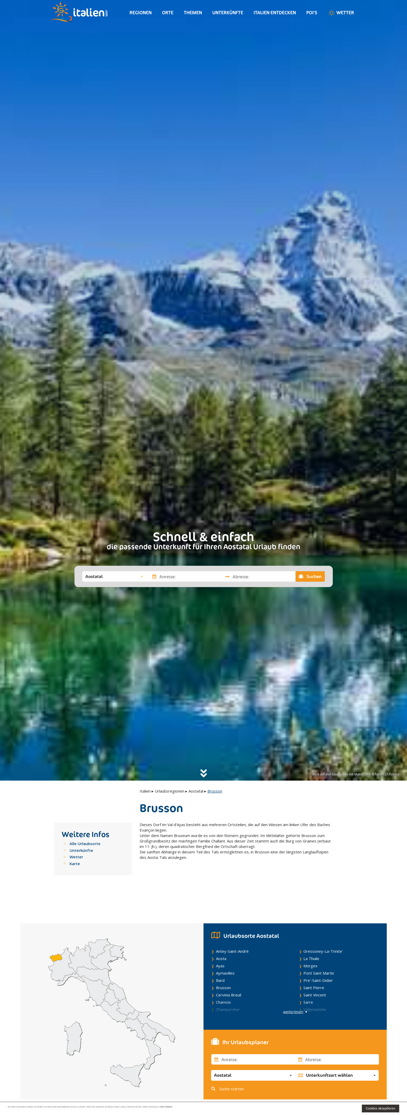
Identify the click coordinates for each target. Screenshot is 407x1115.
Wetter (341, 13)
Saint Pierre (313, 963)
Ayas (220, 941)
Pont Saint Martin (318, 948)
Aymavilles (225, 948)
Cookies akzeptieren (380, 1108)
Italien (145, 791)
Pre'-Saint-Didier (318, 955)
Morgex (310, 941)
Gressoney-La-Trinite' (323, 926)
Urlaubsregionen (169, 791)
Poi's (311, 13)
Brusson (223, 963)
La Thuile (311, 934)
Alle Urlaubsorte (85, 843)
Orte (167, 13)
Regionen (141, 13)
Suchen (310, 576)
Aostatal (195, 791)
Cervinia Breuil (228, 970)
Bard (220, 955)
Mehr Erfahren (252, 1108)
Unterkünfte (227, 13)
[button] (114, 576)
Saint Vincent (314, 970)
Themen (193, 13)
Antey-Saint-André (232, 926)
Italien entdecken (275, 13)
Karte (75, 863)
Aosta (221, 934)
